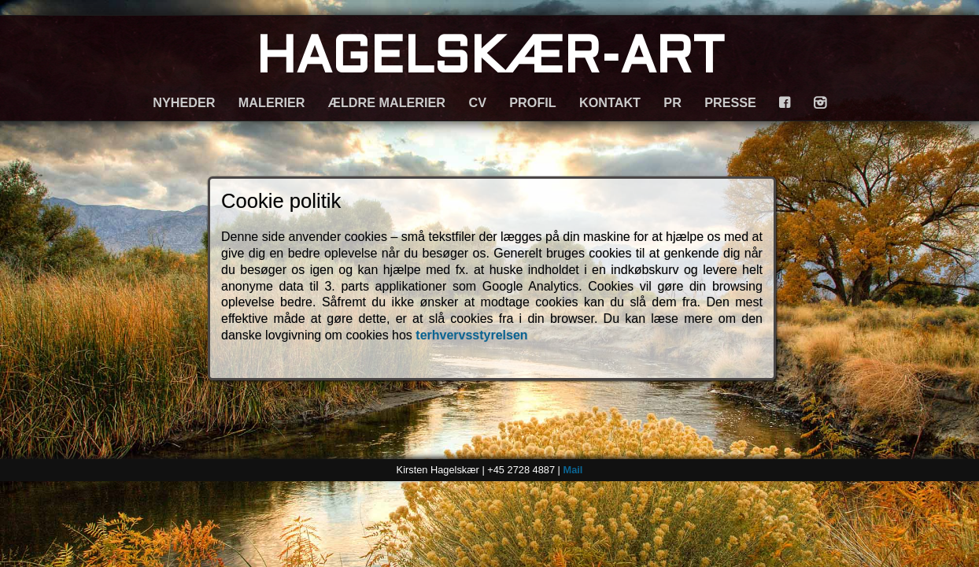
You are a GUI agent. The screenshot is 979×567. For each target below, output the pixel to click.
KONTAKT (610, 102)
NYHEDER (184, 102)
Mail (572, 470)
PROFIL (532, 102)
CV (477, 102)
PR (672, 102)
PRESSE (730, 102)
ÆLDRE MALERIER (386, 102)
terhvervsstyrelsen (471, 335)
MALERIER (271, 102)
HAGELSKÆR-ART (490, 59)
